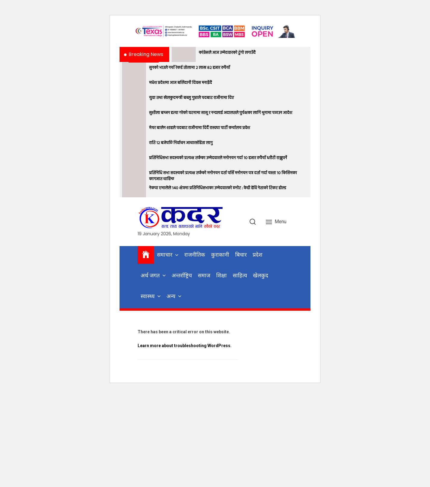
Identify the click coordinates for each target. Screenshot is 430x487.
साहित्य (240, 275)
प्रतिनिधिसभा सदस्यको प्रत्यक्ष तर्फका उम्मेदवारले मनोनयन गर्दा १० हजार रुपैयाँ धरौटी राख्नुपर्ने (218, 158)
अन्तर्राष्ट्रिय (182, 275)
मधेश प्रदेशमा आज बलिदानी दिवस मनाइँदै (180, 83)
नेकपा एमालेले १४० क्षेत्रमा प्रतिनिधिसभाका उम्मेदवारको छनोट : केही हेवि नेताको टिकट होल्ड (217, 188)
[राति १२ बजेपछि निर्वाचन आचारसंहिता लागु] (134, 144)
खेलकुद (260, 275)
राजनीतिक (194, 254)
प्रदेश (257, 254)
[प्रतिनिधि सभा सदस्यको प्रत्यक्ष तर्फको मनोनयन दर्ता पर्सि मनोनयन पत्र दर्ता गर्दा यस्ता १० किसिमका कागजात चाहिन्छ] (134, 174)
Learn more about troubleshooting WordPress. (185, 345)
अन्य (171, 296)
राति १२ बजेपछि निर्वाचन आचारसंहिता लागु (181, 143)
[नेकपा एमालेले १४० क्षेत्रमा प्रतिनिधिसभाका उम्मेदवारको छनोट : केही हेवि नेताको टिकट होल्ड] (134, 189)
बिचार (241, 254)
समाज (204, 275)
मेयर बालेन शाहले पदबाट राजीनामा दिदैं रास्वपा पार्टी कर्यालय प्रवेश (199, 128)
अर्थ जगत (150, 275)
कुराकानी (220, 254)
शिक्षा (221, 275)
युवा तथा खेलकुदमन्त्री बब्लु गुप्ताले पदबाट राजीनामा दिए (191, 98)
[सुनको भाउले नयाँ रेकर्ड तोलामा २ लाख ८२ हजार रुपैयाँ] (134, 69)
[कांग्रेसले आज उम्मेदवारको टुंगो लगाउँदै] (184, 54)
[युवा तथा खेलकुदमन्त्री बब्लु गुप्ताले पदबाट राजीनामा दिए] (134, 99)
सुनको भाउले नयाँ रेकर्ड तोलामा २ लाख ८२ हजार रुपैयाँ (189, 68)
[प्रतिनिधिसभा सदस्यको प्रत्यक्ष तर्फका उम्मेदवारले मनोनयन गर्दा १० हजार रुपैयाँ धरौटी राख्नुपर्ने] (134, 159)
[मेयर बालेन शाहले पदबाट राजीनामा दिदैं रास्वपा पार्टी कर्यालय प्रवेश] (134, 129)
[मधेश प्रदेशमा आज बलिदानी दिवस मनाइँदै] (134, 84)
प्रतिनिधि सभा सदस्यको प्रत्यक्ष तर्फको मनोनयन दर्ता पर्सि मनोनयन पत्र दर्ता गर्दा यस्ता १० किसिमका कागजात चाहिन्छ (223, 176)
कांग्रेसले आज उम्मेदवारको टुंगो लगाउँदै (227, 53)
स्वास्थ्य (147, 296)
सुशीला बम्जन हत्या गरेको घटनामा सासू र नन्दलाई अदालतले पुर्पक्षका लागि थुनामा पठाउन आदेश (220, 113)
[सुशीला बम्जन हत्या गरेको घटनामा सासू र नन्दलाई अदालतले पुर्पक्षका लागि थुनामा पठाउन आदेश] (134, 114)
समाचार (164, 254)
